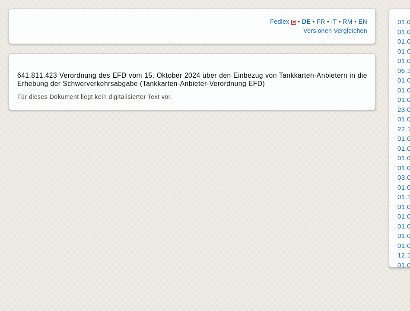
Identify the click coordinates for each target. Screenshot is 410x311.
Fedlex (283, 21)
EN (363, 21)
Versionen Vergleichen (335, 30)
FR (321, 21)
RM (348, 21)
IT (334, 21)
